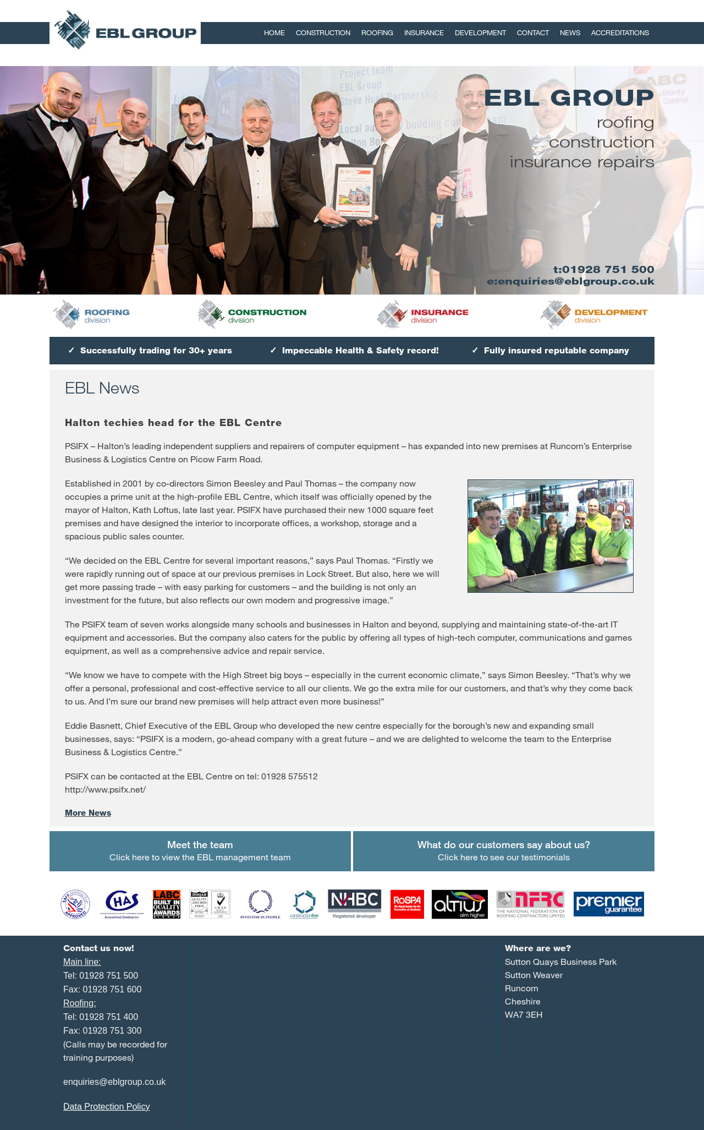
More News (88, 812)
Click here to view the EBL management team (200, 850)
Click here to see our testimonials (503, 850)
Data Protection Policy (106, 1106)
